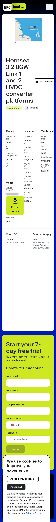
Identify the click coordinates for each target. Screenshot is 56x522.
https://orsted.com (15, 242)
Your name (12, 390)
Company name (15, 404)
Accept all (16, 487)
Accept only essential (22, 479)
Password (11, 433)
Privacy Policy (33, 513)
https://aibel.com (40, 242)
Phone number (14, 418)
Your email (12, 376)
